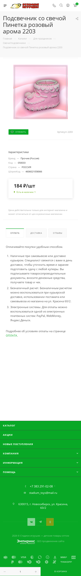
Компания (11, 453)
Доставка (36, 233)
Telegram (40, 522)
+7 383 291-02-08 (41, 486)
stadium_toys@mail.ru (43, 493)
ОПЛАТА (11, 335)
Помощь (9, 472)
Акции (8, 434)
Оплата (14, 233)
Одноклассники (50, 522)
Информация (13, 462)
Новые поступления (18, 444)
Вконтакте (31, 522)
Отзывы (57, 233)
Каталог (9, 425)
